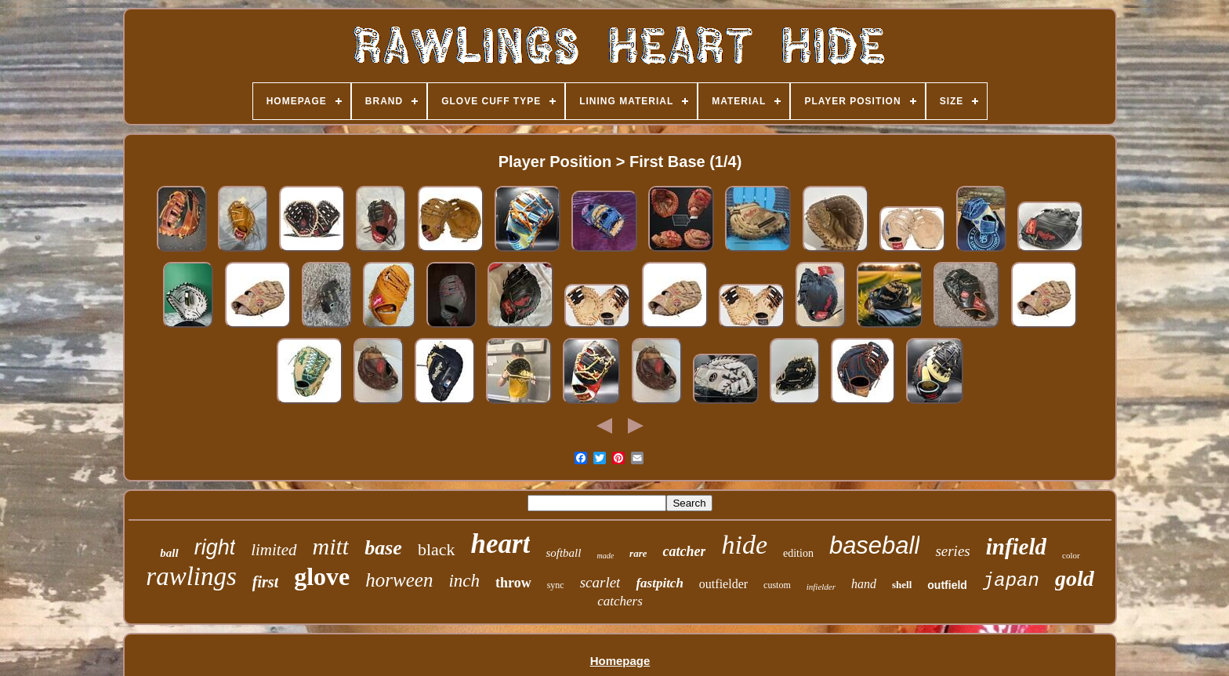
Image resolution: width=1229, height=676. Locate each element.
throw (513, 583)
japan (1011, 580)
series (952, 551)
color (1071, 555)
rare (638, 553)
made (605, 555)
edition (798, 553)
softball (563, 553)
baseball (874, 545)
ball (169, 553)
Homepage (620, 660)
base (383, 547)
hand (863, 584)
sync (555, 585)
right (215, 547)
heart (501, 544)
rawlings (191, 576)
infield (1016, 546)
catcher (683, 551)
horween (399, 580)
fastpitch (659, 583)
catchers (620, 601)
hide (744, 544)
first (265, 582)
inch (464, 581)
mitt (331, 546)
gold (1074, 578)
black (436, 549)
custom (777, 585)
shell (902, 585)
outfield (947, 585)
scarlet (600, 582)
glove (322, 576)
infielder (821, 586)
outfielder (723, 584)
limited (273, 549)
